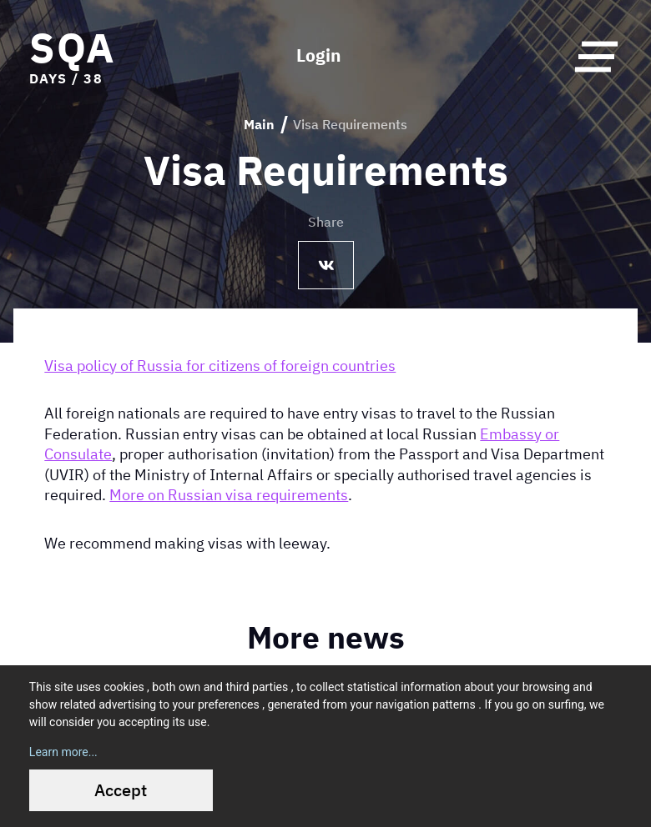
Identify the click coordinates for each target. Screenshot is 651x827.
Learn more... (63, 752)
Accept (120, 790)
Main (259, 124)
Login (318, 56)
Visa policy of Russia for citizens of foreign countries (220, 364)
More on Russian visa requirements (228, 494)
